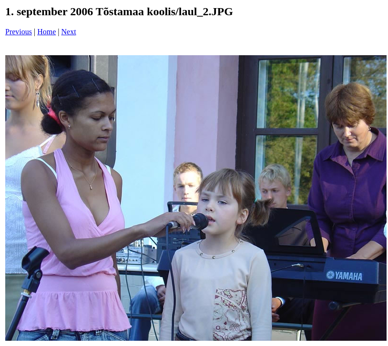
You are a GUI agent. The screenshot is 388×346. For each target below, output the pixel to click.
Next (68, 32)
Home (46, 32)
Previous (18, 32)
